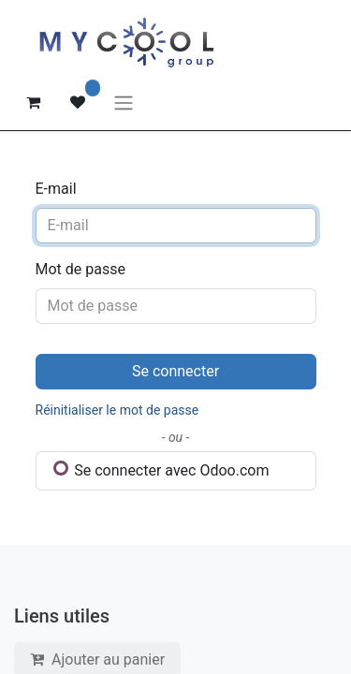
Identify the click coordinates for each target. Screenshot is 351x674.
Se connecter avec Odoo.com (161, 470)
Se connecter (175, 371)
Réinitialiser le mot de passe (117, 410)
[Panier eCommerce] (32, 102)
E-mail (56, 189)
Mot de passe (80, 269)
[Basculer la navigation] (123, 102)
